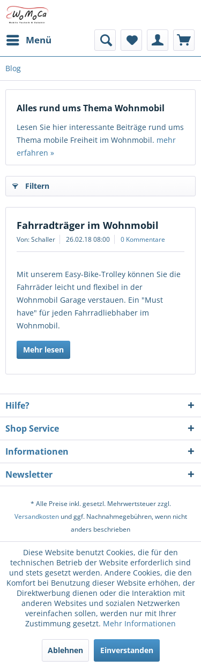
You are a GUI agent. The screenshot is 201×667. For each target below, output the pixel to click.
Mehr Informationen (139, 623)
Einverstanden (126, 650)
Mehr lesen (43, 349)
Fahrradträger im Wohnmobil (88, 225)
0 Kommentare (143, 239)
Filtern (30, 184)
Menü (28, 39)
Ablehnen (65, 650)
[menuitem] (28, 40)
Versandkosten (36, 516)
